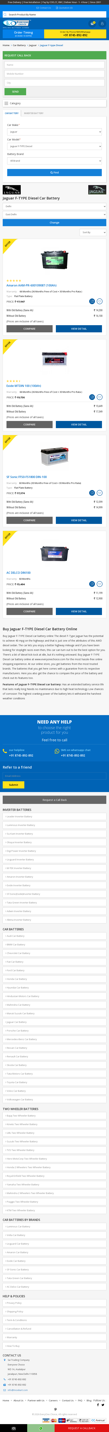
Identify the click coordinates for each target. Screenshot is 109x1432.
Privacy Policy (13, 1302)
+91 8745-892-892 (75, 35)
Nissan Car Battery (16, 1047)
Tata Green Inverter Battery (21, 902)
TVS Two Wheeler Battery (19, 1150)
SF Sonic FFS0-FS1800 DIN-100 (26, 477)
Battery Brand (15, 154)
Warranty (11, 1337)
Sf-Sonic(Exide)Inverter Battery (22, 894)
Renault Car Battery (16, 1056)
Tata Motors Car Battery (19, 1073)
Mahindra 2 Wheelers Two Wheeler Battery (29, 1193)
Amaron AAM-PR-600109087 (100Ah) (31, 285)
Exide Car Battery (15, 1261)
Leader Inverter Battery (18, 816)
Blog (89, 1400)
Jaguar (33, 45)
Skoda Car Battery (16, 1065)
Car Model (14, 139)
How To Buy (12, 1346)
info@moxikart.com (18, 1390)
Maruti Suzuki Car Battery (20, 1013)
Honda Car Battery (16, 979)
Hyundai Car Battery (17, 987)
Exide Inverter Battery (17, 885)
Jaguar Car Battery (16, 1022)
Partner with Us (36, 1400)
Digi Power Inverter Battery (20, 850)
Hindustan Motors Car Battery (22, 996)
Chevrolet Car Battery (17, 953)
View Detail (79, 328)
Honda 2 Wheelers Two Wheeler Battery (28, 1167)
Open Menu (54, 103)
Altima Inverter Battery (18, 919)
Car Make (13, 125)
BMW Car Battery (15, 944)
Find (54, 172)
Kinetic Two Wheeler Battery (21, 1124)
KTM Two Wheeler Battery (20, 1210)
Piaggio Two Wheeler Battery (21, 1201)
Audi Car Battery (15, 936)
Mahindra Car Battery (17, 1004)
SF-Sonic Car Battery (17, 1269)
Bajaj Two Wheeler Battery (20, 1115)
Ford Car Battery (15, 970)
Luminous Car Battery (17, 1226)
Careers (53, 1400)
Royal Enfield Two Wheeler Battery (25, 1175)
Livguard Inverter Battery (19, 859)
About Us (18, 1400)
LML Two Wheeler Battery (19, 1132)
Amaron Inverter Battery (19, 876)
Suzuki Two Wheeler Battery (21, 1141)
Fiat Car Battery (14, 961)
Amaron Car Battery (16, 1252)
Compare (29, 328)
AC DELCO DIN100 (18, 573)
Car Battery (19, 45)
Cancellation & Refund (18, 1328)
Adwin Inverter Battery (18, 911)
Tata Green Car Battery (18, 1278)
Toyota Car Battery (16, 1082)
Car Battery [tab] (12, 113)
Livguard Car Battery (17, 1243)
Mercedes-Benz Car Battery (21, 1039)
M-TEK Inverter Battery (18, 868)
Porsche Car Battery (17, 1030)
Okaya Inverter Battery (18, 842)
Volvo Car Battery (15, 1090)
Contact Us (44, 7)
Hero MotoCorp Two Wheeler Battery (26, 1158)
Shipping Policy (14, 1311)
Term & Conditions (16, 1320)
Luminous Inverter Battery (20, 825)
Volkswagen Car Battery (19, 1099)
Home (6, 45)
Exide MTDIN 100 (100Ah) (23, 386)
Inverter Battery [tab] (33, 113)
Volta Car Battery (15, 1235)
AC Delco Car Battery (17, 1286)
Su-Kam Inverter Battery (19, 833)
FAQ (80, 1400)
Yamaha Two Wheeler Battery (22, 1184)
